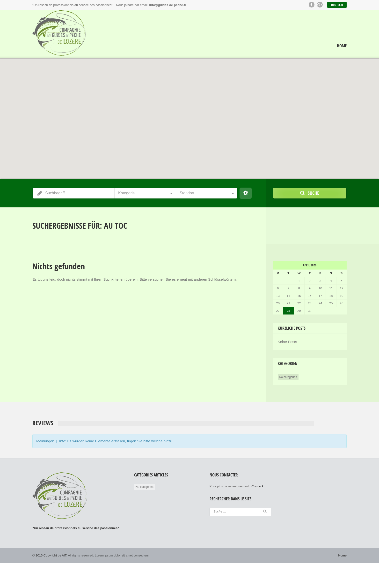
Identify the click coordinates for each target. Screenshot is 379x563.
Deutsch (337, 4)
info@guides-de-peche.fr (167, 5)
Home (342, 46)
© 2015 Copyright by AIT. (49, 555)
